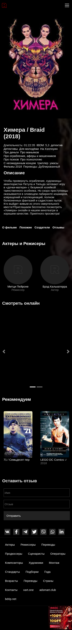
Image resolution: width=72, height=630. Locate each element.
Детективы (11, 148)
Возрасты (11, 580)
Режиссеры (28, 544)
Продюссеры (13, 553)
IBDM (40, 145)
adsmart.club (47, 589)
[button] (4, 351)
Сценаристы (36, 553)
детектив (57, 145)
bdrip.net (10, 599)
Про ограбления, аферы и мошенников (30, 156)
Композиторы (14, 562)
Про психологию (31, 159)
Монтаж (54, 562)
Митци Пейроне (18, 286)
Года (47, 571)
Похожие (25, 227)
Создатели (42, 227)
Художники (36, 562)
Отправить (14, 515)
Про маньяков (29, 152)
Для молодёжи (29, 148)
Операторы (57, 553)
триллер (42, 163)
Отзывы (58, 227)
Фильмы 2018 (13, 166)
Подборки (32, 571)
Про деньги (11, 152)
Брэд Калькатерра (54, 286)
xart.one (28, 589)
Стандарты (12, 571)
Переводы (48, 544)
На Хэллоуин (49, 148)
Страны (48, 580)
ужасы (54, 163)
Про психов (11, 159)
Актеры (10, 544)
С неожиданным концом (20, 163)
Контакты (11, 589)
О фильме (9, 227)
